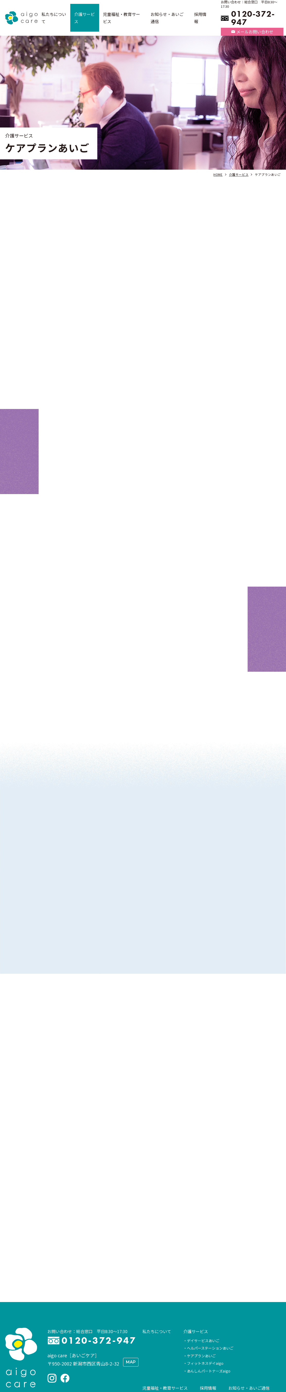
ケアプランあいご (201, 1289)
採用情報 (208, 1322)
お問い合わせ (183, 1356)
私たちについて (156, 1265)
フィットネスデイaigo (205, 1297)
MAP (131, 1296)
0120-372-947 (253, 18)
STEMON (153, 1338)
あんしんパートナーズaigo (208, 1304)
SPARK (151, 1331)
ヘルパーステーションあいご (210, 1282)
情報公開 (150, 1356)
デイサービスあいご (203, 1274)
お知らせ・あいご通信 (249, 1322)
